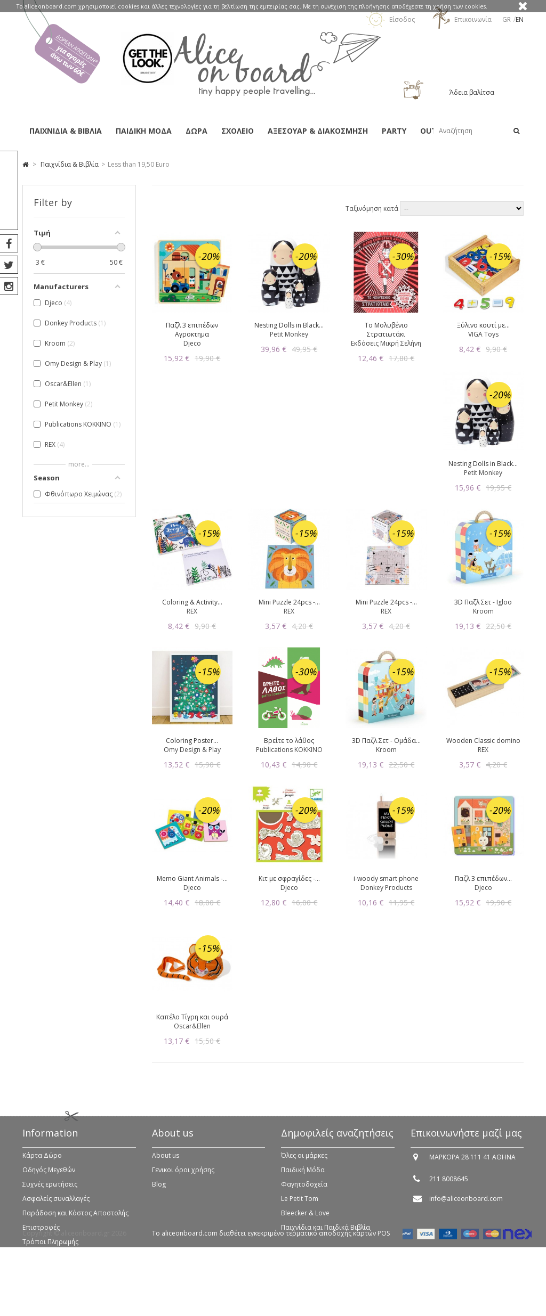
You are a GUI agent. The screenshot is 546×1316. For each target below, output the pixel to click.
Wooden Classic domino (483, 740)
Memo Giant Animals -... (192, 878)
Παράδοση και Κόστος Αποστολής (75, 1220)
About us (165, 1162)
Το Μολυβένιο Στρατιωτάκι (386, 330)
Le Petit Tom (299, 1206)
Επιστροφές (41, 1234)
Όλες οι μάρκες (304, 1162)
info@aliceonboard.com (466, 1206)
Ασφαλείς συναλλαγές (56, 1206)
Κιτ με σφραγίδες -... (289, 878)
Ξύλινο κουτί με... (483, 325)
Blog (159, 1191)
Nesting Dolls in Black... (289, 325)
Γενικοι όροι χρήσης (183, 1177)
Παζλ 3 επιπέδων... (483, 878)
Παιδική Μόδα (303, 1177)
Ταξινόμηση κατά (373, 208)
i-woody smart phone (386, 878)
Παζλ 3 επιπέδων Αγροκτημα (192, 330)
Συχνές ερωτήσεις (49, 1191)
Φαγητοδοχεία (304, 1191)
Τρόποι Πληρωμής (50, 1249)
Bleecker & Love (305, 1220)
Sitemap (34, 1263)
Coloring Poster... (192, 740)
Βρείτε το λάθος (289, 740)
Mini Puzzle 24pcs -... (289, 602)
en (520, 19)
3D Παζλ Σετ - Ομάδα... (386, 740)
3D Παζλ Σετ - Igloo (483, 602)
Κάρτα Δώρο (42, 1162)
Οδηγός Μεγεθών (48, 1177)
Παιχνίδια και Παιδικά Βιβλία (325, 1234)
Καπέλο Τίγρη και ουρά (192, 1016)
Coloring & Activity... (192, 602)
